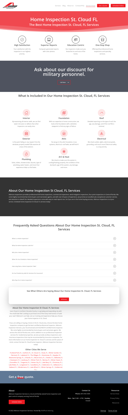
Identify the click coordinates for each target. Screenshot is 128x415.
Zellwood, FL (58, 365)
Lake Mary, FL (46, 362)
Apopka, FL (56, 355)
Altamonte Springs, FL (16, 358)
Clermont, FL (15, 355)
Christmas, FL (57, 362)
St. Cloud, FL (36, 353)
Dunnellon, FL (14, 362)
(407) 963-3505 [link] (85, 394)
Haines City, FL (36, 362)
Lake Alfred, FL (35, 367)
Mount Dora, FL (39, 358)
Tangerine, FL (25, 362)
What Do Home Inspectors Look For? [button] (64, 245)
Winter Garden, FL (55, 353)
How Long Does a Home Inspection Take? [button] (64, 266)
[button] (64, 82)
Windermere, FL (23, 367)
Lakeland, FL (25, 355)
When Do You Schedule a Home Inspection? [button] (64, 259)
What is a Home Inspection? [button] (64, 238)
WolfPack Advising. (47, 411)
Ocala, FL (44, 353)
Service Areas (114, 394)
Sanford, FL (26, 353)
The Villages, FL (35, 355)
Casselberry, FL (35, 365)
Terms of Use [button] (112, 411)
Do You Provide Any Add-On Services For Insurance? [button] (64, 273)
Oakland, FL (13, 367)
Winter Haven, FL (56, 360)
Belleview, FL (58, 358)
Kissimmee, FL (46, 355)
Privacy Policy (114, 398)
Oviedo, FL (49, 358)
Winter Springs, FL (47, 367)
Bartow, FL (46, 360)
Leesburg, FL (25, 360)
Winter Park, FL (36, 360)
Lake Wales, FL (13, 365)
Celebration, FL (47, 365)
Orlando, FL (29, 358)
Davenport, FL (15, 360)
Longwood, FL (24, 365)
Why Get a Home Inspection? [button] (64, 252)
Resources (115, 403)
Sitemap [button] (103, 411)
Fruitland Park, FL (15, 353)
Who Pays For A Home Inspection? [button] (64, 280)
